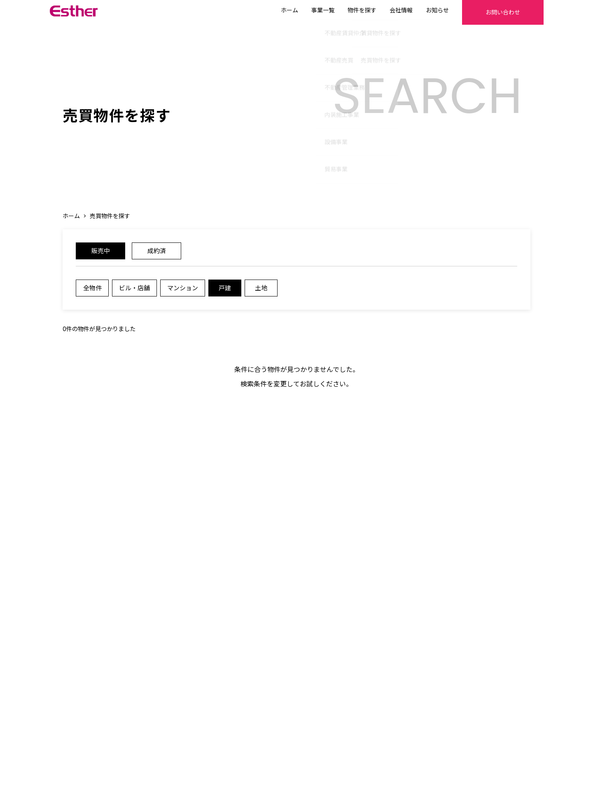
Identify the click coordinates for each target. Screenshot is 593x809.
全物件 (93, 292)
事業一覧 (301, 10)
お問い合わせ (492, 12)
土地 (266, 292)
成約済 (156, 254)
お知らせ (415, 10)
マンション (186, 292)
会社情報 (379, 10)
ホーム (268, 10)
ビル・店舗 (136, 292)
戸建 (229, 292)
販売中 (100, 254)
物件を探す (340, 10)
